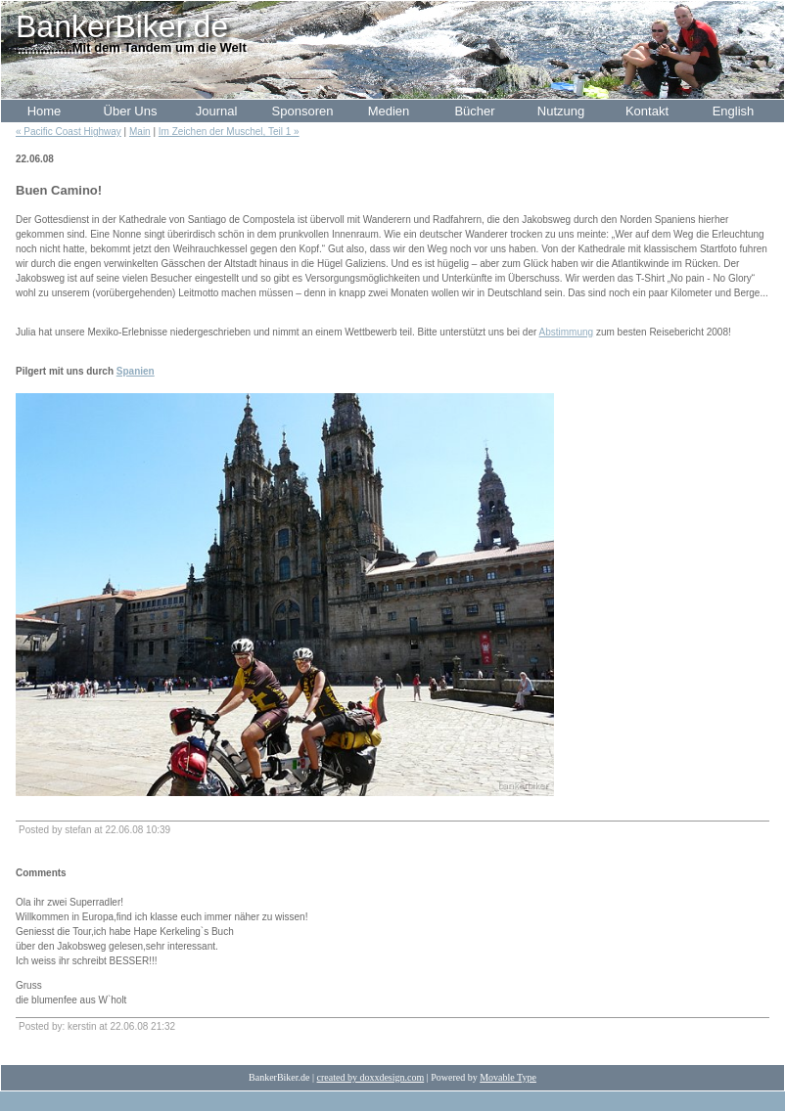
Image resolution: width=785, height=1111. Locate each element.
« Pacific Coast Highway (68, 131)
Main (140, 131)
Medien (389, 111)
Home (44, 111)
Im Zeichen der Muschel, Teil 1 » (229, 131)
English (734, 111)
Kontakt (647, 111)
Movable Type (508, 1077)
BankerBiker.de (122, 26)
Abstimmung (566, 332)
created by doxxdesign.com (371, 1077)
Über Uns (131, 111)
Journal (217, 111)
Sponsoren (303, 111)
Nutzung (560, 111)
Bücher (474, 111)
